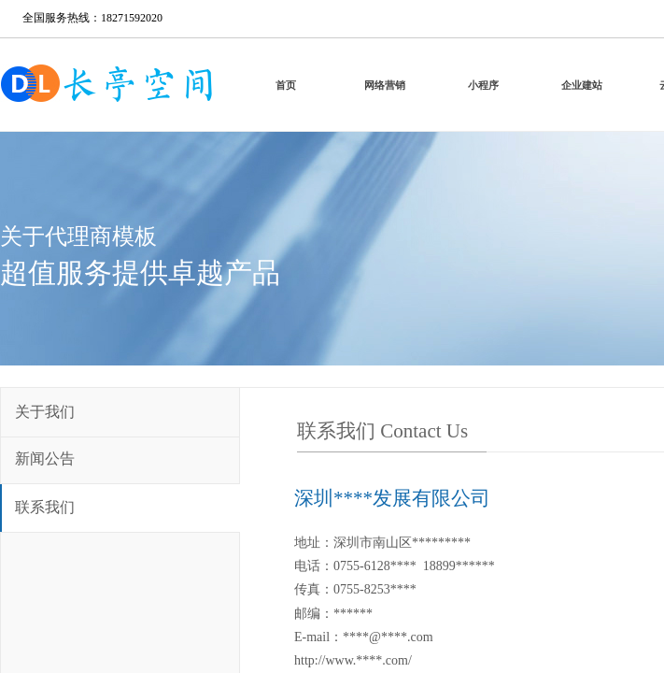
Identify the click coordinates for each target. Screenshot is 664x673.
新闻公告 (45, 458)
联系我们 (45, 507)
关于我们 (45, 412)
